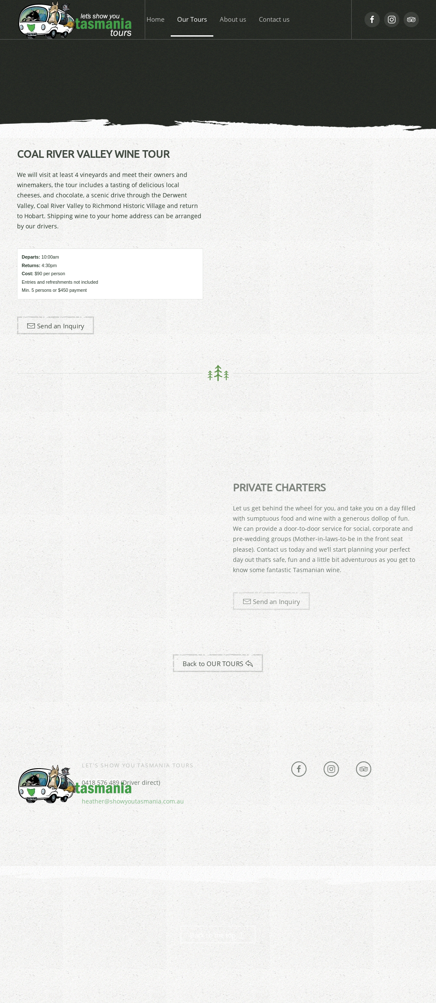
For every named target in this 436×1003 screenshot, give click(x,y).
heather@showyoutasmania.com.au (133, 801)
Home (155, 19)
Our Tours (192, 19)
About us (233, 19)
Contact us (274, 19)
